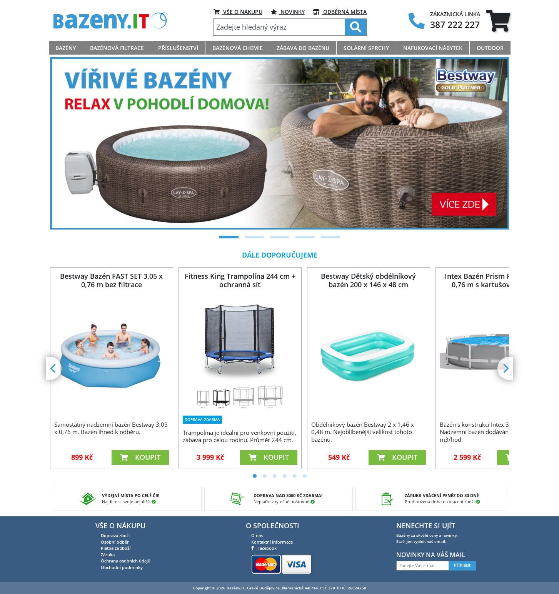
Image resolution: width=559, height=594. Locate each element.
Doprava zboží (115, 535)
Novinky (288, 12)
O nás (257, 535)
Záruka (108, 554)
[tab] (498, 20)
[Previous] (54, 368)
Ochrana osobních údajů (125, 561)
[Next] (505, 368)
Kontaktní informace (272, 542)
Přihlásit (462, 565)
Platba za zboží (115, 548)
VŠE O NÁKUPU (238, 12)
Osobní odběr (115, 542)
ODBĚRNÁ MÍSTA (340, 12)
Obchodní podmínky (122, 567)
